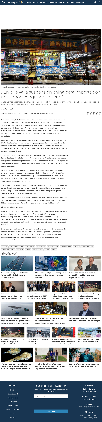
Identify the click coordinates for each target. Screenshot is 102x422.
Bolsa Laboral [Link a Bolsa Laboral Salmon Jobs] (13, 394)
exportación (87, 246)
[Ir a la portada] (13, 2)
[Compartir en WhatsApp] (99, 113)
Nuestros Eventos (57, 2)
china (47, 249)
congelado (37, 249)
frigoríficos (66, 246)
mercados (41, 246)
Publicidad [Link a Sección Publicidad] (13, 401)
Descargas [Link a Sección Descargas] (13, 413)
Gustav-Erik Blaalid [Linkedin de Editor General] (89, 391)
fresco (77, 246)
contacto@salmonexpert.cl (89, 407)
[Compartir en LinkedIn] (93, 113)
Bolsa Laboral (32, 2)
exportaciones (8, 249)
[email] (51, 396)
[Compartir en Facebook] (87, 113)
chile (54, 249)
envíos (5, 246)
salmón (20, 249)
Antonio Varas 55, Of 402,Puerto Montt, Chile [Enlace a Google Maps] (89, 417)
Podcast (70, 2)
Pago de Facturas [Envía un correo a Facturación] (12, 409)
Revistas (43, 2)
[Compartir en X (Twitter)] (90, 113)
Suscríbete (51, 411)
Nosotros (80, 2)
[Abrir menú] (99, 2)
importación (53, 246)
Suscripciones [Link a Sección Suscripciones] (13, 398)
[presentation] (48, 404)
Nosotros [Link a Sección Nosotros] (12, 390)
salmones (30, 246)
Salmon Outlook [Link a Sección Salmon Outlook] (13, 405)
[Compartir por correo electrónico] (96, 113)
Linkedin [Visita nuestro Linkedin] (13, 417)
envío (28, 249)
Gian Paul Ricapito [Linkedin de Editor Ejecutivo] (89, 399)
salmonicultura (17, 246)
